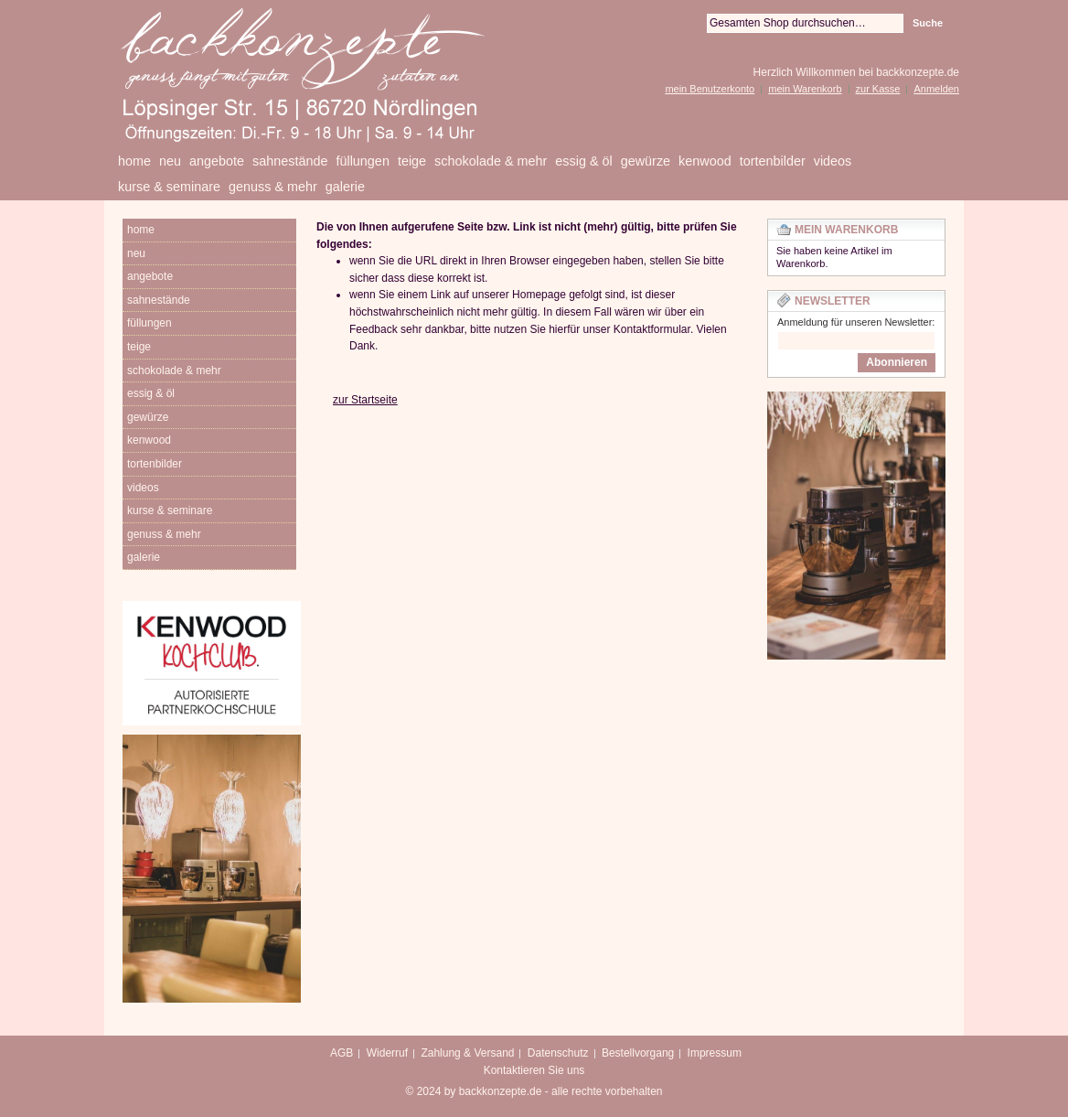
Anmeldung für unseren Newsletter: (855, 322)
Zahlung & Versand (467, 1053)
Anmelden (936, 88)
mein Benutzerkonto (709, 88)
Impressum (715, 1053)
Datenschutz (558, 1053)
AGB (341, 1053)
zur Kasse (878, 88)
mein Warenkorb (804, 88)
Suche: (696, 23)
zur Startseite (365, 399)
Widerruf (387, 1053)
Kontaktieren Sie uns (534, 1070)
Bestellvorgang (638, 1053)
